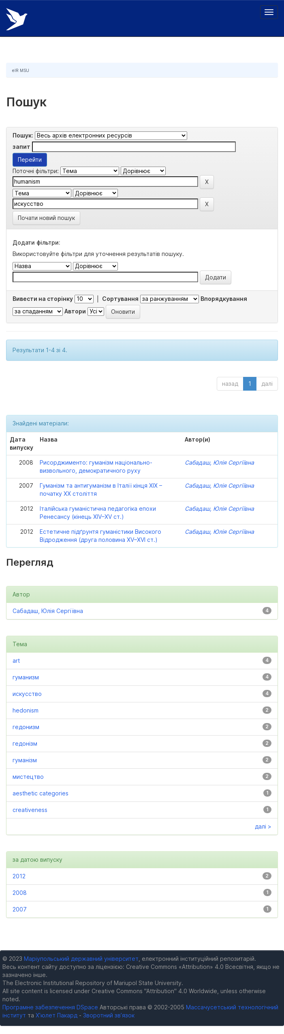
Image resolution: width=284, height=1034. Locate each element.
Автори (75, 311)
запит (21, 146)
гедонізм (25, 743)
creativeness (30, 809)
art (16, 660)
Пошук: (23, 135)
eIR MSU (20, 70)
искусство (27, 693)
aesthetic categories (40, 793)
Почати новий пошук (46, 217)
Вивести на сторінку (43, 298)
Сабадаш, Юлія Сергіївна (219, 462)
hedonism (25, 710)
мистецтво (28, 776)
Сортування (120, 298)
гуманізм (25, 760)
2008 (20, 892)
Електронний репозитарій (17, 19)
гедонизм (26, 726)
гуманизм (26, 677)
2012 (19, 876)
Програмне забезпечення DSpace (50, 1007)
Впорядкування (224, 298)
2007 (20, 909)
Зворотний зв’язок (109, 1015)
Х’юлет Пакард (56, 1015)
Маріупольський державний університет (81, 958)
